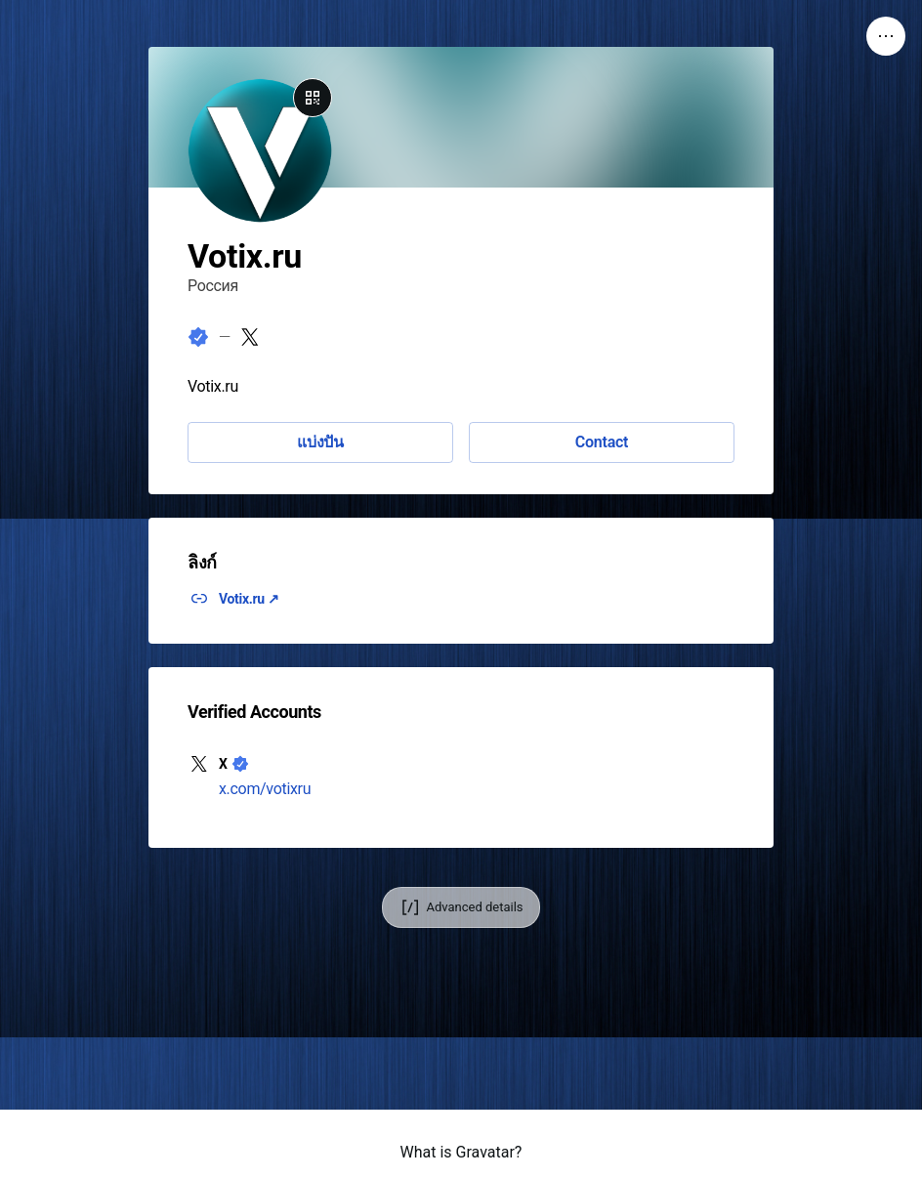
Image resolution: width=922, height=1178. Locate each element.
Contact (601, 442)
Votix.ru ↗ (249, 599)
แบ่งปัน (320, 442)
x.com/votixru (265, 788)
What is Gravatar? (461, 1152)
